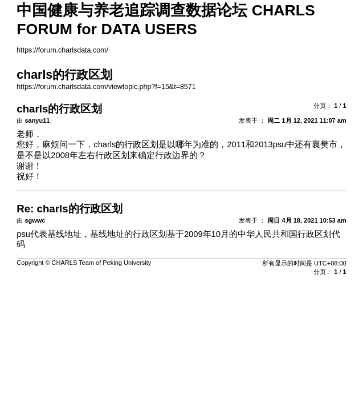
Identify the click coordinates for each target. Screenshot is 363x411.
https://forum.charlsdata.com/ (62, 50)
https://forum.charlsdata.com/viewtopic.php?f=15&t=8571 (106, 87)
